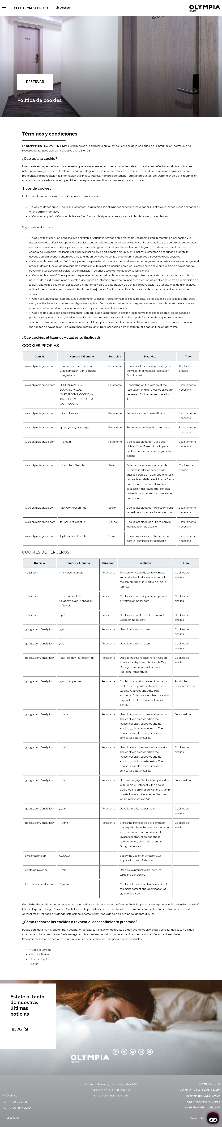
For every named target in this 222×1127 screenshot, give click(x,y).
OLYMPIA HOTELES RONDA (203, 1095)
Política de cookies (14, 1101)
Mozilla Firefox (40, 954)
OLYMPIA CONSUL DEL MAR (202, 1107)
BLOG (17, 1029)
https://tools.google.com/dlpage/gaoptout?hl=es (123, 913)
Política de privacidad (16, 1107)
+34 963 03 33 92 (100, 1089)
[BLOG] (26, 1029)
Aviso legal (9, 1095)
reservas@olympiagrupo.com (111, 1095)
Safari (34, 963)
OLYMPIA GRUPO (209, 1084)
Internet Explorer (41, 959)
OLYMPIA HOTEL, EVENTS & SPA (200, 1089)
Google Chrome (41, 949)
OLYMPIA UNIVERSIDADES (203, 1101)
